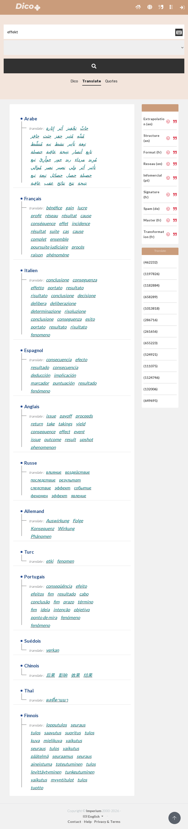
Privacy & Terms (107, 821)
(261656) (150, 331)
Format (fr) (152, 152)
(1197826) (151, 274)
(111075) (150, 366)
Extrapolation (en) (153, 121)
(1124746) (151, 377)
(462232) (150, 262)
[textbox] (94, 32)
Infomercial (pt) (152, 177)
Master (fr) (152, 220)
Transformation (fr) (153, 234)
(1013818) (151, 308)
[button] (138, 7)
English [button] (91, 816)
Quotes (111, 81)
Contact (74, 821)
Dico (74, 81)
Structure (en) (151, 138)
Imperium (93, 811)
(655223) (150, 343)
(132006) (150, 389)
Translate (91, 81)
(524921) (150, 354)
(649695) (150, 400)
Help (88, 821)
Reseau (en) (152, 164)
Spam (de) (151, 208)
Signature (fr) (151, 194)
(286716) (150, 320)
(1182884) (151, 285)
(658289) (150, 297)
